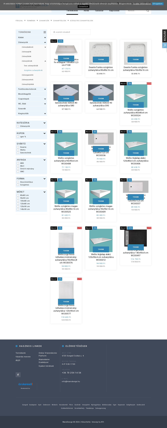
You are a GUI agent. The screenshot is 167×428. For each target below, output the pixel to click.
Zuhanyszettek (27, 79)
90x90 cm (23, 198)
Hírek (84, 11)
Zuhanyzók (44, 21)
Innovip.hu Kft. (98, 422)
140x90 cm (23, 209)
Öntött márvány (25, 169)
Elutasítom (83, 6)
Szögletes (23, 185)
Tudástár (98, 11)
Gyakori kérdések (46, 370)
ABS (20, 163)
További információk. (142, 4)
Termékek (31, 21)
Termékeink (69, 11)
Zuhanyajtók (26, 52)
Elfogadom (157, 4)
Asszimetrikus (25, 182)
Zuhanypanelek (27, 75)
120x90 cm (23, 206)
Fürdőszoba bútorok (32, 89)
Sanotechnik (24, 153)
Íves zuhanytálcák (31, 66)
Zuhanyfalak (26, 56)
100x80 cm (23, 201)
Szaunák (22, 109)
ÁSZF (18, 365)
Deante (21, 147)
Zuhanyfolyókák (28, 84)
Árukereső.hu (25, 388)
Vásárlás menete (23, 361)
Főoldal (19, 21)
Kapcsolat (114, 11)
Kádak (32, 37)
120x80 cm (23, 204)
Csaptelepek (32, 99)
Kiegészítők (32, 113)
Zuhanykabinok (34, 47)
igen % (21, 137)
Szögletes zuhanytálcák (81, 21)
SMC (20, 172)
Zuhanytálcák (59, 21)
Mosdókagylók (24, 94)
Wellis (21, 150)
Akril (20, 166)
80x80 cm (23, 195)
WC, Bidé (32, 104)
